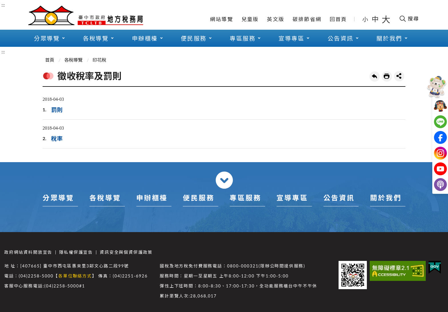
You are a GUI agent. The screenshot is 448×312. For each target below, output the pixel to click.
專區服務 (242, 38)
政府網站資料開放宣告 (28, 252)
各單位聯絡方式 (75, 275)
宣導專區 (291, 38)
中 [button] (376, 19)
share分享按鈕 (399, 76)
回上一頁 (374, 76)
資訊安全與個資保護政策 (126, 252)
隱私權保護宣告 (76, 252)
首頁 (49, 60)
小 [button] (365, 19)
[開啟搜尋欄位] (409, 18)
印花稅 (99, 60)
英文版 (275, 19)
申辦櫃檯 (145, 38)
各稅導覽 (96, 38)
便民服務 (194, 38)
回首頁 (338, 19)
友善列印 (387, 76)
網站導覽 (221, 19)
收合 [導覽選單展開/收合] (224, 180)
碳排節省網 (307, 19)
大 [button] (386, 19)
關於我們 (389, 38)
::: (3, 4)
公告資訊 (340, 38)
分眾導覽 (47, 38)
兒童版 (250, 19)
